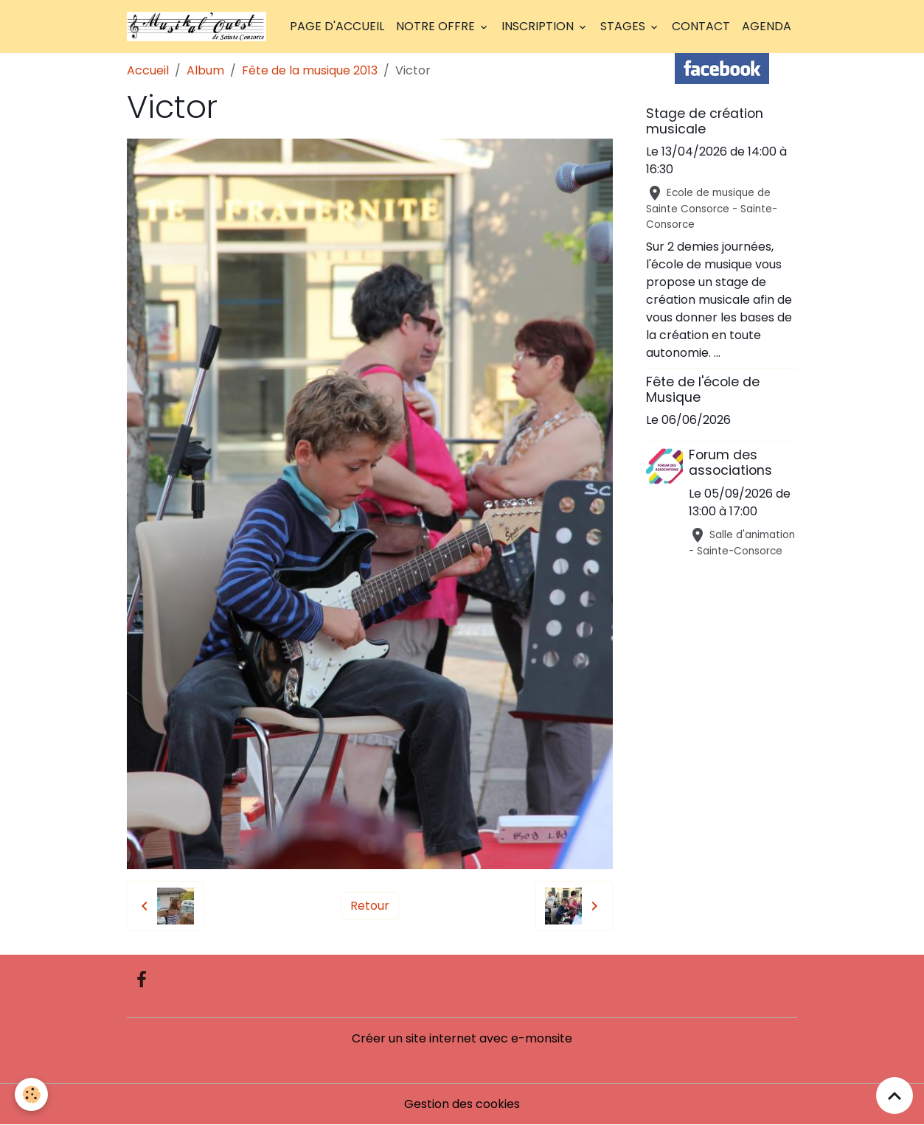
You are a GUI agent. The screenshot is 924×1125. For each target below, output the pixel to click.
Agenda (766, 26)
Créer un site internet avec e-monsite (462, 1038)
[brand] (199, 26)
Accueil (148, 70)
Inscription (539, 26)
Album (205, 70)
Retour (369, 905)
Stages (624, 26)
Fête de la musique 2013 (310, 70)
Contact (701, 26)
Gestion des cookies (462, 1104)
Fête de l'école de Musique (703, 389)
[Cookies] (31, 1094)
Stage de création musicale (704, 121)
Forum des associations (730, 462)
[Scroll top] (894, 1095)
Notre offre (437, 26)
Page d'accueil (337, 26)
